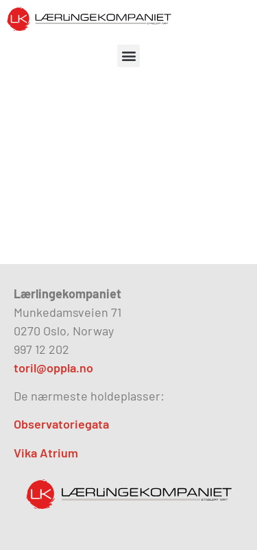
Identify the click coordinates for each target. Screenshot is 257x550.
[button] (128, 56)
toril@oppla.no (53, 367)
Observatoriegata (61, 423)
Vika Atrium (46, 452)
